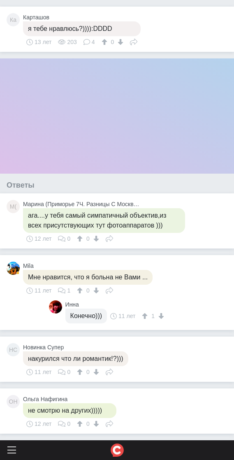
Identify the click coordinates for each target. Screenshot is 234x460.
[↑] (105, 42)
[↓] (119, 42)
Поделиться (134, 41)
